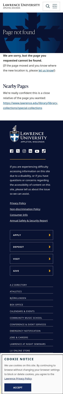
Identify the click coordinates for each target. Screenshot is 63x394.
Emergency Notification (25, 330)
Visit (16, 258)
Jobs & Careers (19, 337)
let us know (46, 70)
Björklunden (18, 298)
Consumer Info (19, 214)
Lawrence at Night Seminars (28, 344)
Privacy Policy (18, 203)
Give (16, 270)
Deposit (18, 246)
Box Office (16, 304)
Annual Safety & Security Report (29, 220)
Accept (17, 387)
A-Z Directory (18, 285)
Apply (17, 235)
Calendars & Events (22, 311)
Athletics (16, 291)
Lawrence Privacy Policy (18, 378)
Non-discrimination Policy (25, 209)
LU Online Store (20, 350)
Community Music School (26, 317)
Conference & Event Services (28, 324)
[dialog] (32, 374)
